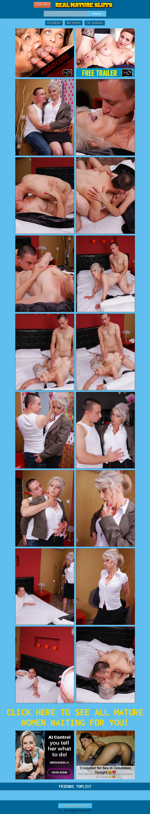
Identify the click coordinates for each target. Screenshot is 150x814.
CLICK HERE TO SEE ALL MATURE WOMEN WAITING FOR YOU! (75, 717)
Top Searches (95, 23)
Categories (54, 23)
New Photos (73, 23)
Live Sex (42, 4)
